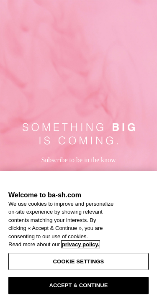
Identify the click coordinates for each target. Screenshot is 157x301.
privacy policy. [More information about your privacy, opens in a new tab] (80, 244)
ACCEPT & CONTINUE (78, 285)
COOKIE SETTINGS (78, 261)
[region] (78, 236)
